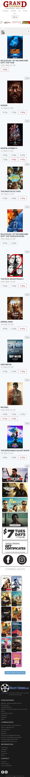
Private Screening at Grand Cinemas (9, 739)
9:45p (22, 159)
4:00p (5, 328)
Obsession (3, 733)
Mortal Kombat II (5, 705)
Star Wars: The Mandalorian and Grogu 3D (11, 737)
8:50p (22, 457)
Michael (3, 719)
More (15, 13)
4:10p (5, 198)
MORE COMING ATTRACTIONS (15, 672)
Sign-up (15, 17)
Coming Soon (13, 10)
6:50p (13, 371)
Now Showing (5, 10)
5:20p (13, 414)
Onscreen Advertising (6, 765)
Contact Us (4, 761)
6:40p (13, 198)
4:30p (13, 155)
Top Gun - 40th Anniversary (7, 727)
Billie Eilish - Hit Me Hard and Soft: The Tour (11, 703)
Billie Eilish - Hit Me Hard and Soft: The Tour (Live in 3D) (14, 709)
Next (28, 31)
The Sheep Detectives (6, 707)
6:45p (22, 414)
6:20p (22, 155)
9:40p (22, 112)
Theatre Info (4, 753)
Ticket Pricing (4, 747)
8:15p (5, 418)
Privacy (3, 755)
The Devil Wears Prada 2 (7, 713)
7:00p (13, 112)
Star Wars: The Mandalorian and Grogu (10, 735)
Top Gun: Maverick (5, 729)
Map (19, 10)
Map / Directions (5, 763)
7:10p (5, 159)
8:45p (22, 328)
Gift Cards (25, 10)
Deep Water (4, 717)
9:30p (22, 371)
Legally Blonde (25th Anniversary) (9, 741)
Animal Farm (4, 715)
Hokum (3, 711)
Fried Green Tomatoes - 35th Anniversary (11, 725)
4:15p (5, 112)
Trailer (27, 78)
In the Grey (4, 731)
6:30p (13, 328)
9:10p (22, 198)
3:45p (5, 155)
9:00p (5, 69)
